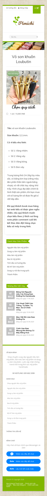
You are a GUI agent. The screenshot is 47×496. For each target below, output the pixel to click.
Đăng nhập (24, 8)
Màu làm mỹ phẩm (15, 255)
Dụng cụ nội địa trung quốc (18, 270)
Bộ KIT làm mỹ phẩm (15, 266)
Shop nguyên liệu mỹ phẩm (16, 383)
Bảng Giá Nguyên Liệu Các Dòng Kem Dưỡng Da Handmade (25, 294)
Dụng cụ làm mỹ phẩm (16, 251)
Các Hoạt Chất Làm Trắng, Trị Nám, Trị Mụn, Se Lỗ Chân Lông (24, 306)
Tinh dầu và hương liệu (16, 263)
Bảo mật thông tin (19, 485)
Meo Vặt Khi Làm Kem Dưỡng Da (25, 318)
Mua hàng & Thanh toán (14, 483)
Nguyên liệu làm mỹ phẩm (18, 247)
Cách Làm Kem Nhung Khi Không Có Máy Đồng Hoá (25, 330)
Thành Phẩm (12, 274)
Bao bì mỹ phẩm (14, 259)
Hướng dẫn (12, 8)
